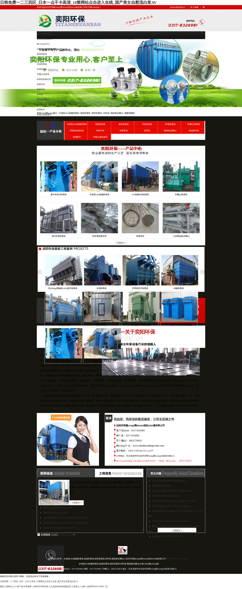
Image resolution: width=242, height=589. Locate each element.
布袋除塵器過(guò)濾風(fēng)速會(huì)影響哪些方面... (66, 518)
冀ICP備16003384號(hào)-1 (178, 559)
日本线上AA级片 (78, 586)
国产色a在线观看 (24, 586)
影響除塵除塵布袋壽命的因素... (166, 496)
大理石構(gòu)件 (66, 535)
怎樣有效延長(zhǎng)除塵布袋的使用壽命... (171, 521)
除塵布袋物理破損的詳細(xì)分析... (58, 508)
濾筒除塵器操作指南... (162, 486)
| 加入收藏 (192, 7)
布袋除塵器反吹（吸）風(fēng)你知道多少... (171, 506)
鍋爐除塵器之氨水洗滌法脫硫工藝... (168, 536)
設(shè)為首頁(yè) (177, 7)
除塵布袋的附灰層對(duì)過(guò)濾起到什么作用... (174, 501)
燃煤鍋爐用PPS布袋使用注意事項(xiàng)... (61, 528)
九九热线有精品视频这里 (60, 586)
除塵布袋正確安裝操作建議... (56, 513)
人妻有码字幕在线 (40, 586)
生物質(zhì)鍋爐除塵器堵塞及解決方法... (170, 481)
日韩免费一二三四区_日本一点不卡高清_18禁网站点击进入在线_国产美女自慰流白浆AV (78, 2)
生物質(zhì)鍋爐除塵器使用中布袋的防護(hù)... (172, 491)
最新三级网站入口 (8, 586)
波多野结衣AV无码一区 (97, 586)
